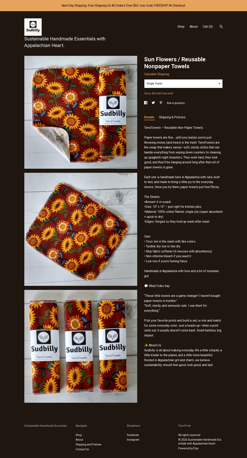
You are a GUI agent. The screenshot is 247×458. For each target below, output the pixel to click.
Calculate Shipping (156, 74)
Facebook (133, 435)
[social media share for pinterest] (161, 103)
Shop (181, 26)
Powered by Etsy (188, 448)
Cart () (208, 26)
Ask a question (176, 103)
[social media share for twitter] (154, 103)
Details (149, 117)
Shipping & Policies (172, 117)
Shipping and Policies (88, 444)
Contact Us (82, 449)
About (194, 26)
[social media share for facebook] (146, 103)
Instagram (133, 439)
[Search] (221, 27)
